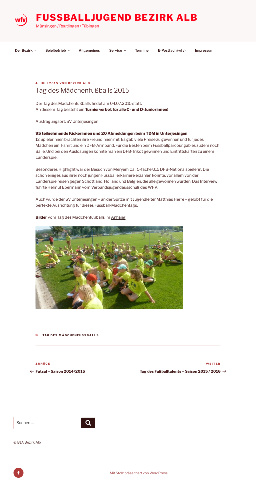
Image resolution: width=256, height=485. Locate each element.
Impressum (204, 50)
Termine (141, 50)
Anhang (118, 217)
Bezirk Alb (79, 83)
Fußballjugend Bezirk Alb (117, 17)
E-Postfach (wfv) (172, 50)
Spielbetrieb (58, 50)
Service (118, 50)
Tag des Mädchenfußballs (70, 335)
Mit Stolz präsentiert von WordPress (139, 473)
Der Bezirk (26, 50)
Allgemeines (89, 50)
